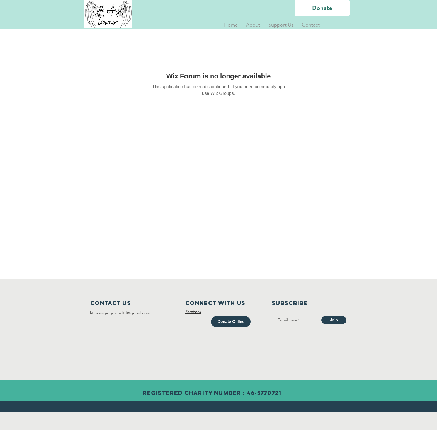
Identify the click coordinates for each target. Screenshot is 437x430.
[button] (253, 25)
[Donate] (322, 8)
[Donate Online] (231, 321)
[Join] (333, 320)
